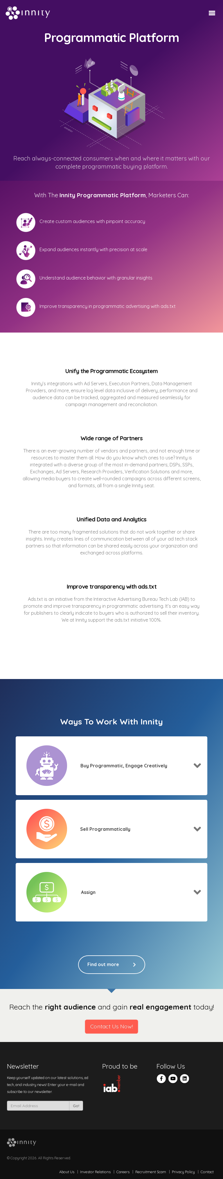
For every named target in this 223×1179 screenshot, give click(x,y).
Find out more (111, 964)
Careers (123, 1171)
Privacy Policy (183, 1171)
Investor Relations (95, 1171)
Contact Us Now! (111, 1027)
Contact (207, 1171)
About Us (66, 1171)
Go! (76, 1105)
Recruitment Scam (150, 1171)
